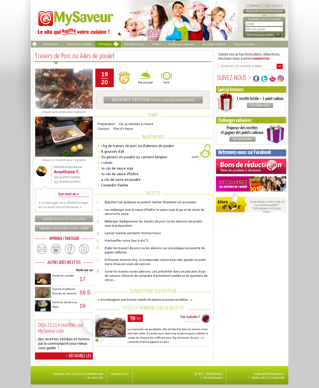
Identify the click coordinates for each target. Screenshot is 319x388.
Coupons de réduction (251, 166)
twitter (84, 249)
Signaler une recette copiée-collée (64, 228)
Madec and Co (260, 377)
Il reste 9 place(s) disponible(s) (153, 99)
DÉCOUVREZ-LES (78, 356)
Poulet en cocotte (63, 275)
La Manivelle (278, 377)
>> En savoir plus (93, 377)
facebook (70, 249)
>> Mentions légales (211, 377)
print (56, 249)
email (42, 249)
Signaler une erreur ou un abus (64, 219)
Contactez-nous (120, 373)
